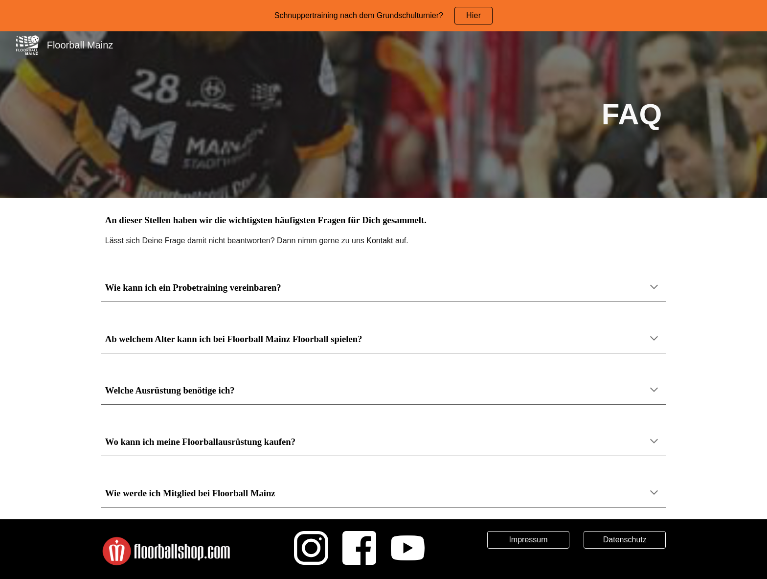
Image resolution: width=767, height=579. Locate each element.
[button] (654, 288)
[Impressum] (528, 540)
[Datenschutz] (624, 540)
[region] (383, 15)
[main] (383, 115)
